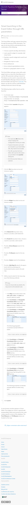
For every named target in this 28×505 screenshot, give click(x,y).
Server (3, 447)
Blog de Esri (4, 489)
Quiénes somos (5, 484)
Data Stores (4, 449)
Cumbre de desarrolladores (8, 494)
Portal (2, 444)
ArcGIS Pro (4, 464)
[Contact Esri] (10, 502)
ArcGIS (3, 469)
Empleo (3, 487)
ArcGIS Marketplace (6, 476)
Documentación (5, 456)
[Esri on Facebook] (5, 502)
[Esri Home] (4, 497)
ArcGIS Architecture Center (8, 478)
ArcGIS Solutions (5, 474)
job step (21, 81)
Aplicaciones (4, 454)
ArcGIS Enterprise (8, 2)
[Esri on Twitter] (2, 502)
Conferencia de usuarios (7, 491)
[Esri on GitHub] (7, 502)
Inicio (2, 442)
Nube (2, 451)
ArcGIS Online (5, 462)
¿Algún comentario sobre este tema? (17, 425)
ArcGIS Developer (6, 471)
